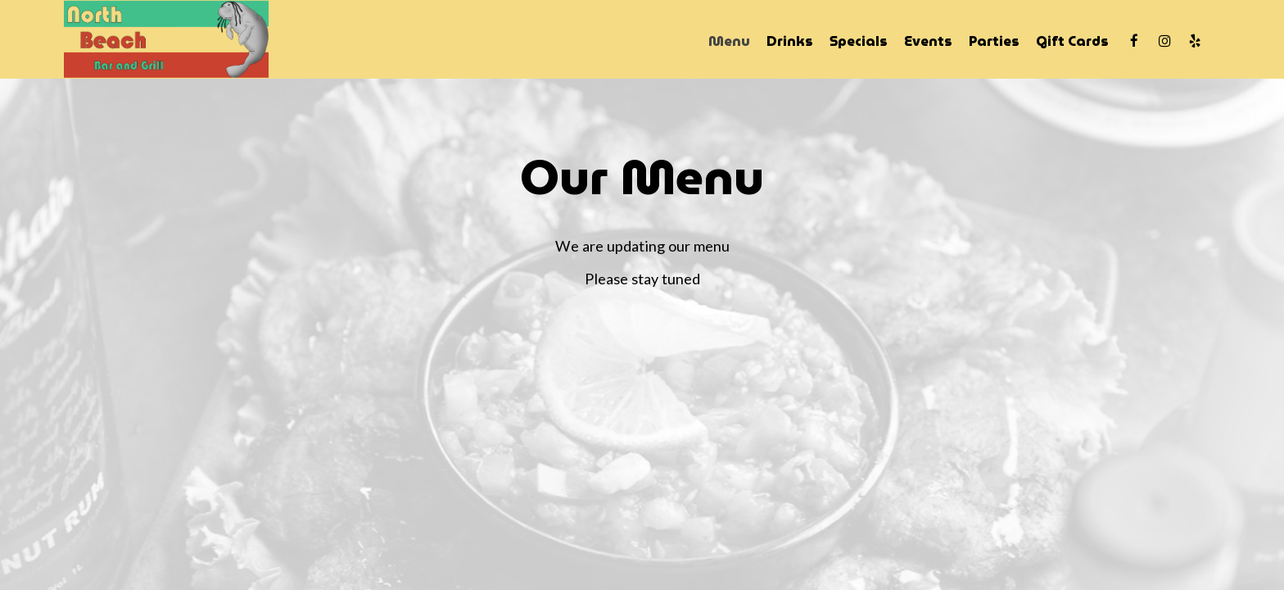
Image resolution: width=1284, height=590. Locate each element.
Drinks (789, 41)
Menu (729, 41)
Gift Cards (1072, 41)
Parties (994, 41)
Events (928, 41)
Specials (859, 41)
